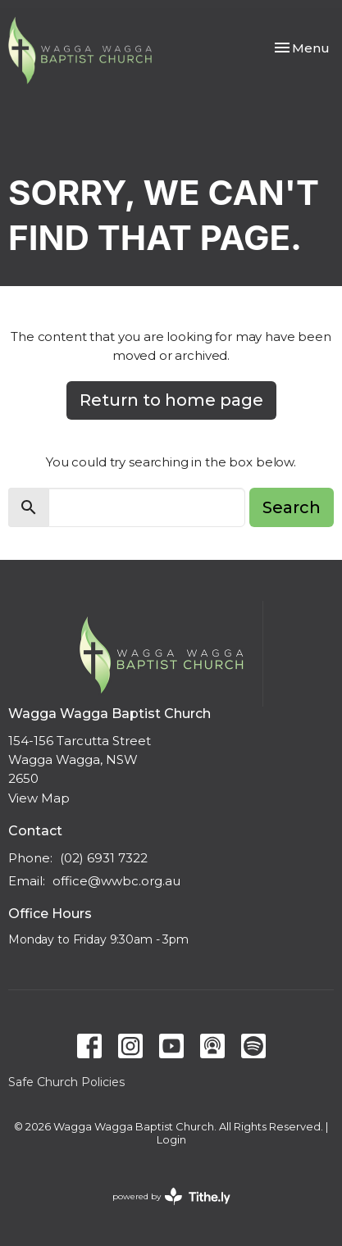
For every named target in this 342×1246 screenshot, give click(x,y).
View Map (39, 798)
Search (291, 507)
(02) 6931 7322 (104, 858)
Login (171, 1140)
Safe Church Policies (66, 1082)
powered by (171, 1196)
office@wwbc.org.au (116, 881)
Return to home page (171, 400)
